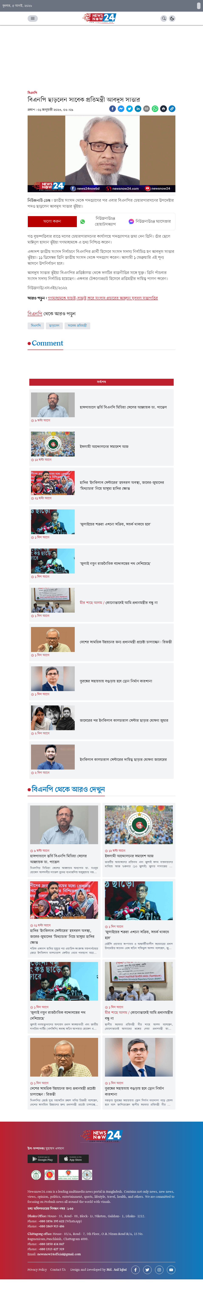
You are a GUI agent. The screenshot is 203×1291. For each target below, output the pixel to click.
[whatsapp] (155, 108)
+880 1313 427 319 (51, 1249)
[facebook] (112, 108)
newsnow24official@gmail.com (59, 1254)
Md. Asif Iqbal (117, 1270)
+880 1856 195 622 (51, 1221)
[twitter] (129, 108)
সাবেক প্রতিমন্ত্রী (77, 326)
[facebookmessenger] (121, 108)
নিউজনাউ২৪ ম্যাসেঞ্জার (150, 221)
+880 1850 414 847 (51, 1244)
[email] (146, 108)
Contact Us (58, 1270)
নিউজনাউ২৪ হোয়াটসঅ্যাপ (97, 221)
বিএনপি (32, 93)
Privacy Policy (37, 1270)
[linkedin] (138, 108)
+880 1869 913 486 (51, 1226)
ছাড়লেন (54, 326)
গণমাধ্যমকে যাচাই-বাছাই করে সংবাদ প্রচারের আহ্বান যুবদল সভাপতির (103, 298)
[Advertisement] (101, 57)
